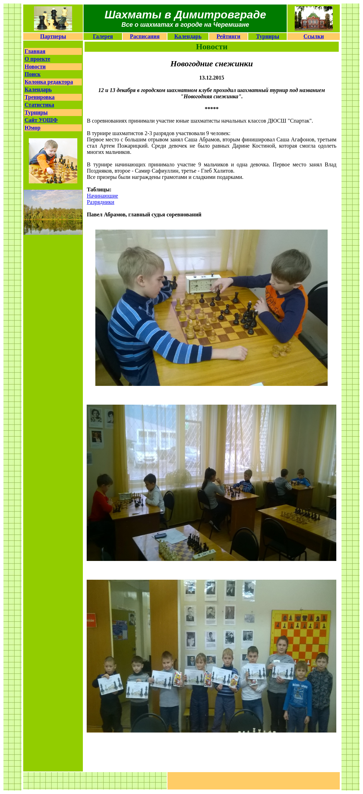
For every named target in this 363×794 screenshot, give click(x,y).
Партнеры (53, 36)
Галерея (103, 36)
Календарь (187, 36)
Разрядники (100, 202)
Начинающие (102, 196)
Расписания (145, 36)
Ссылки (313, 36)
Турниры (267, 36)
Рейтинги (229, 36)
